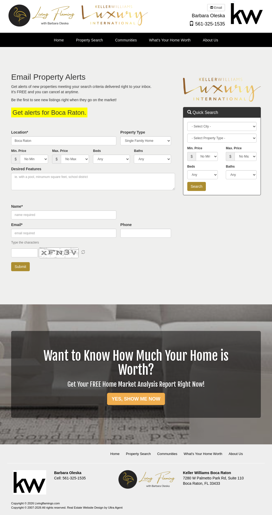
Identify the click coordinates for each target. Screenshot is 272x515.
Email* (17, 225)
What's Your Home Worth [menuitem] (169, 40)
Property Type (132, 132)
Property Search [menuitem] (89, 40)
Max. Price (60, 151)
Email (216, 8)
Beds (97, 151)
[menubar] (136, 40)
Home (115, 454)
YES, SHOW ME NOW (136, 399)
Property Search (138, 454)
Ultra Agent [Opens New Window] (115, 507)
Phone (126, 225)
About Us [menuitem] (210, 40)
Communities (167, 454)
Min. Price (18, 151)
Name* (17, 206)
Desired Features (26, 169)
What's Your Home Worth (203, 454)
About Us (236, 454)
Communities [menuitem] (126, 40)
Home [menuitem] (59, 40)
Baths (138, 151)
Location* (19, 132)
